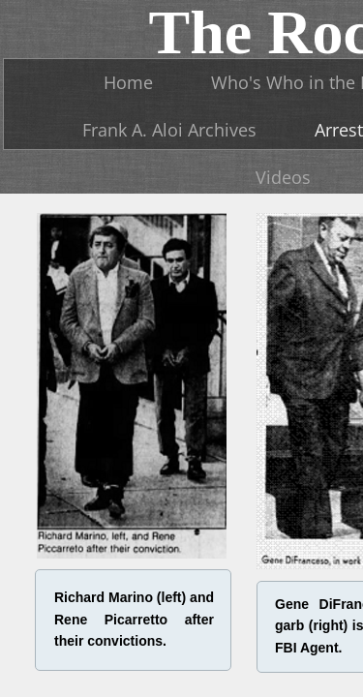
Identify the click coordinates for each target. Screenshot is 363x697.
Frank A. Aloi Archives (169, 129)
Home (128, 82)
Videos (283, 177)
